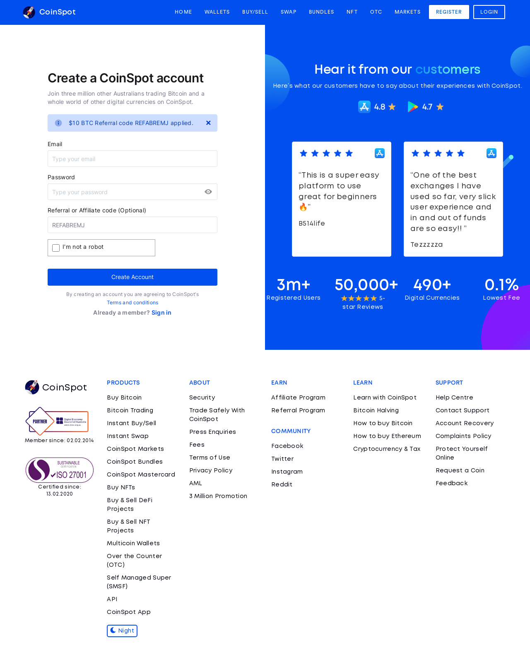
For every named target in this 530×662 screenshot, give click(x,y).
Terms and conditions (133, 302)
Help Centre (454, 397)
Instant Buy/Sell (131, 423)
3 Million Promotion (218, 496)
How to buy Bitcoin (382, 423)
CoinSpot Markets (135, 449)
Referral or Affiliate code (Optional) (97, 210)
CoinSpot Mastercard (141, 474)
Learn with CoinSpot (385, 397)
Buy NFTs (121, 487)
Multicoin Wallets (133, 543)
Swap (288, 12)
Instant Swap (128, 436)
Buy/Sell (255, 12)
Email (55, 143)
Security (202, 397)
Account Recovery (465, 423)
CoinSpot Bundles (135, 462)
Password (61, 177)
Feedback (451, 483)
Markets (408, 12)
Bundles (322, 12)
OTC (376, 12)
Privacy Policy (210, 470)
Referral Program (298, 410)
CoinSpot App (129, 612)
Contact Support (463, 410)
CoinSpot (49, 12)
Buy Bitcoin (124, 397)
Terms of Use (210, 457)
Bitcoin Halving (376, 410)
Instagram (287, 471)
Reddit (282, 484)
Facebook (287, 446)
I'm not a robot (83, 246)
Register (449, 12)
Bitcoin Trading (130, 410)
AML (195, 483)
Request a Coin (460, 470)
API (112, 599)
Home (183, 12)
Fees (197, 445)
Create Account (132, 276)
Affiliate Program (298, 397)
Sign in (162, 312)
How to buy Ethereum (387, 436)
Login (489, 12)
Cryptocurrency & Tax (386, 449)
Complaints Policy (463, 436)
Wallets (217, 12)
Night (122, 630)
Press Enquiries (212, 432)
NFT (352, 12)
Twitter (282, 459)
